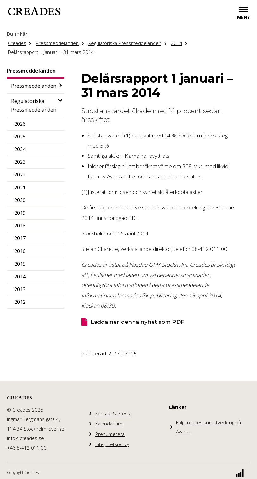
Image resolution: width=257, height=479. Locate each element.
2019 (20, 212)
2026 (20, 123)
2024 (20, 149)
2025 (20, 136)
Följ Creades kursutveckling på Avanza (208, 427)
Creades (17, 43)
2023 (20, 161)
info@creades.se (25, 438)
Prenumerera (110, 434)
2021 (20, 187)
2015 (20, 263)
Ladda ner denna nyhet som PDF (137, 322)
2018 (20, 225)
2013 (20, 289)
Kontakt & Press (112, 413)
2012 (20, 301)
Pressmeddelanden (57, 43)
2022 (20, 174)
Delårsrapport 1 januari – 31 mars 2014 (51, 52)
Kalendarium (108, 423)
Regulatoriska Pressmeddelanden (124, 43)
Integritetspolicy (112, 444)
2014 (176, 43)
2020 (20, 200)
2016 (20, 251)
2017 (20, 238)
